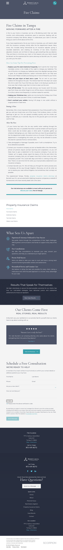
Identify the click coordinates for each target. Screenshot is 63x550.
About (31, 497)
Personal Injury (31, 501)
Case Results (31, 513)
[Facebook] (28, 471)
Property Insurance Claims (31, 507)
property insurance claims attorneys (42, 176)
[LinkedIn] (35, 471)
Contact (31, 516)
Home (31, 494)
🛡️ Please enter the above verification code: (19, 403)
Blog (31, 510)
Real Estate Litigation (31, 504)
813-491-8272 (31, 448)
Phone (8, 381)
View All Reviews (31, 352)
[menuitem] (31, 208)
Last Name (35, 376)
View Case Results (31, 298)
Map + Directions (31, 442)
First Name (9, 376)
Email (33, 381)
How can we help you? (13, 391)
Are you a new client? (12, 386)
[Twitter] (31, 471)
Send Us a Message (31, 486)
